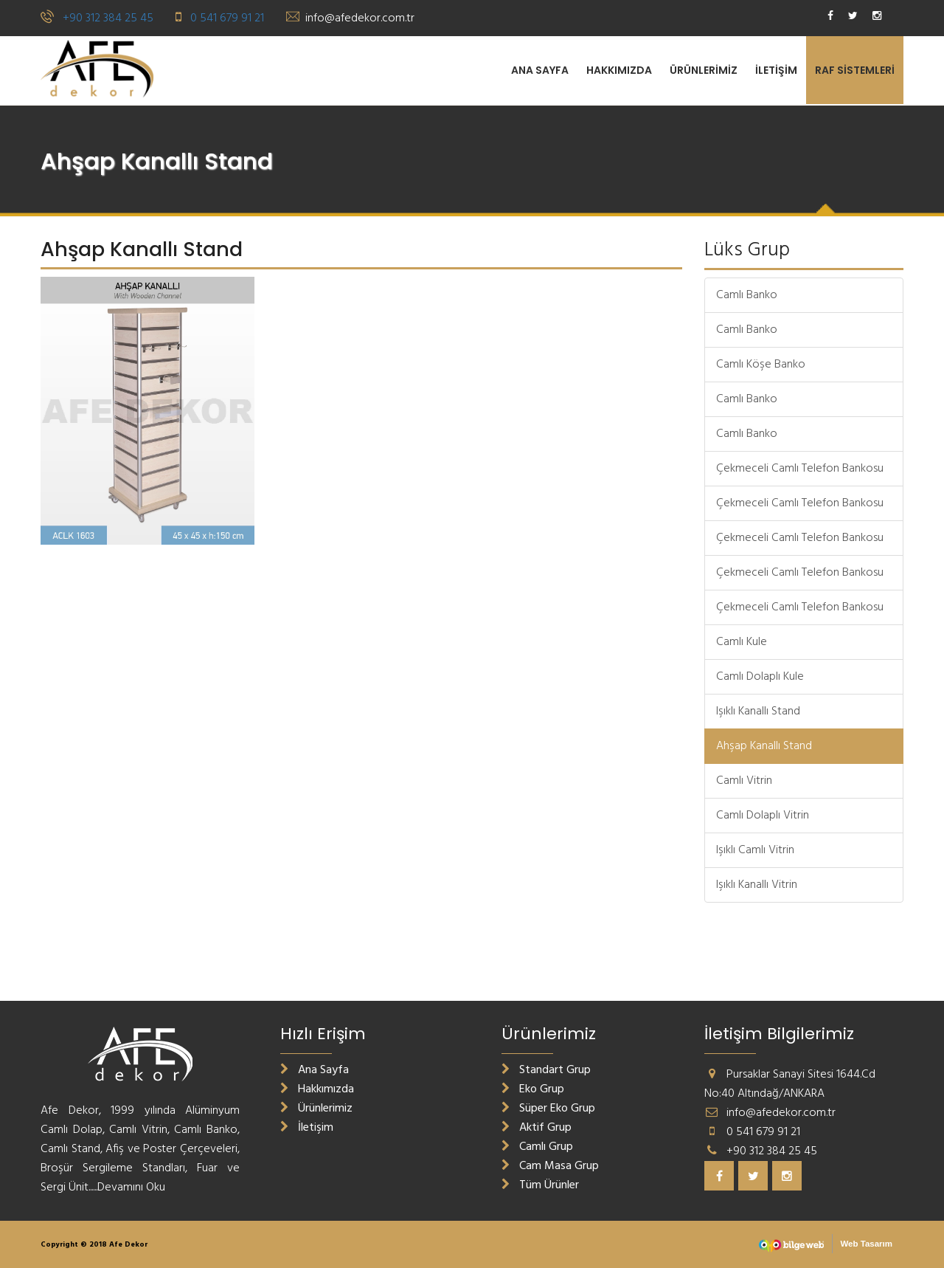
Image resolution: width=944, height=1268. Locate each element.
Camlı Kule (741, 642)
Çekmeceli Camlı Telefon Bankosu (800, 468)
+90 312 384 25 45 (108, 18)
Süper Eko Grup (548, 1108)
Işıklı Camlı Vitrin (755, 850)
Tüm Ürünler (540, 1185)
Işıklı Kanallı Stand (758, 711)
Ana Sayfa (540, 70)
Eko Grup (533, 1089)
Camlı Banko (746, 295)
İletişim (776, 70)
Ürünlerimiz (704, 70)
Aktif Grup (537, 1127)
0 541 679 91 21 (227, 18)
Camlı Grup (537, 1147)
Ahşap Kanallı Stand (764, 746)
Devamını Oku (131, 1187)
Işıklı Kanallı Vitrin (756, 885)
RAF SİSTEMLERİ (855, 70)
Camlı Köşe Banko (760, 364)
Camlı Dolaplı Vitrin (762, 815)
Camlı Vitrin (744, 780)
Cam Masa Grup (550, 1166)
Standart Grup (546, 1070)
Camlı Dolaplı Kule (760, 676)
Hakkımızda (619, 70)
